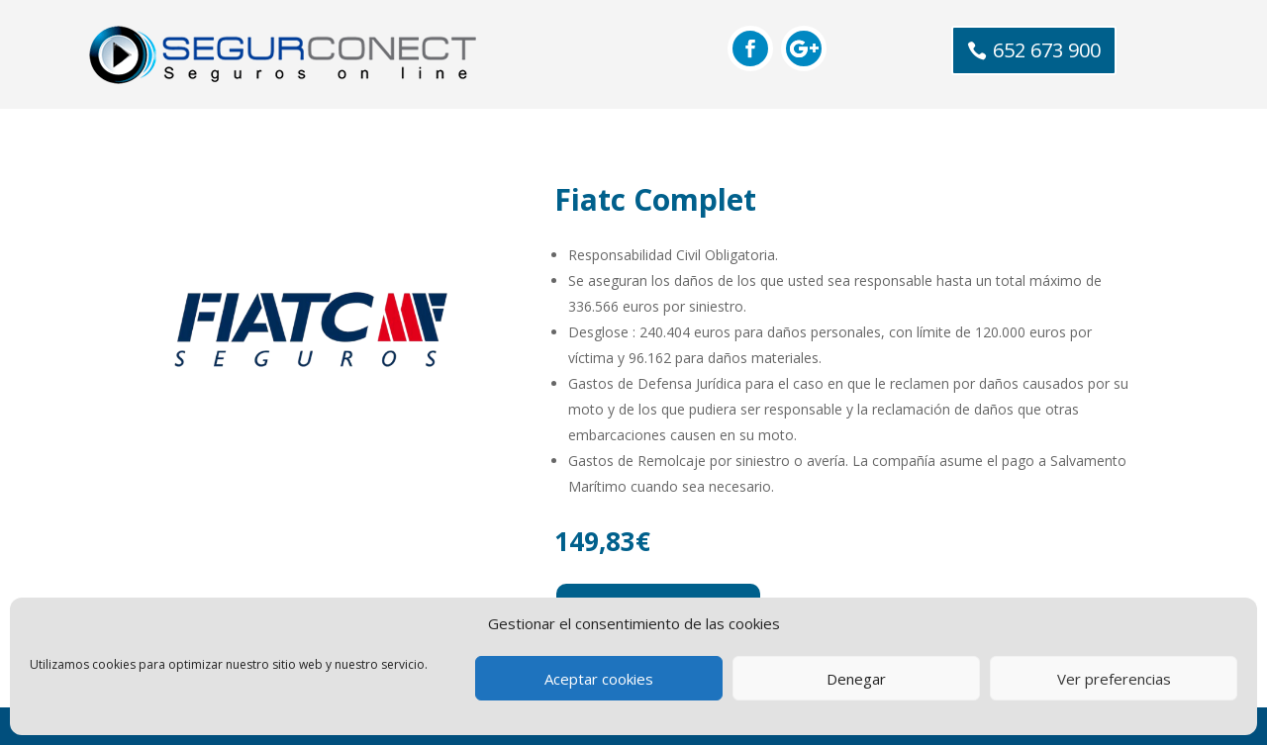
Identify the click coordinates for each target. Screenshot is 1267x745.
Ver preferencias (1114, 679)
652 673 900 (1047, 50)
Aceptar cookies (598, 679)
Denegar (856, 679)
